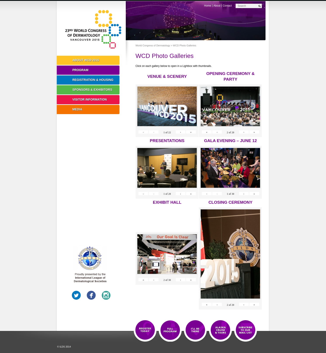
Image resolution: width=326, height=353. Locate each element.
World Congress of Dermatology (94, 29)
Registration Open (145, 330)
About (217, 5)
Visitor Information (89, 99)
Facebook (91, 295)
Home (207, 5)
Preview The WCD (220, 330)
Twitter (76, 295)
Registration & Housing (93, 80)
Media (77, 109)
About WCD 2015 (85, 60)
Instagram (106, 295)
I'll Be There (195, 330)
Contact (227, 5)
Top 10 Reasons (170, 330)
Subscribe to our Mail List (245, 330)
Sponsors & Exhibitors (92, 89)
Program (80, 70)
